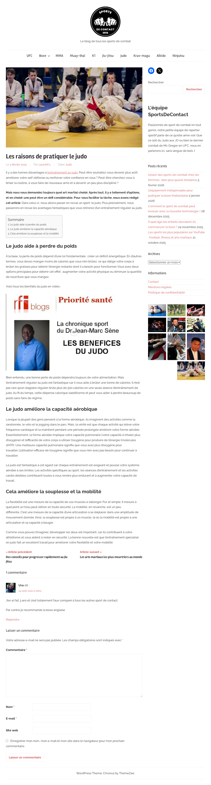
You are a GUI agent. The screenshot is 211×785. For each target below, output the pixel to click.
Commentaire (16, 650)
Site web (12, 730)
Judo (123, 55)
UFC (29, 55)
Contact (153, 281)
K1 (93, 55)
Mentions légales (159, 287)
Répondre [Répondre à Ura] (12, 619)
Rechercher (156, 82)
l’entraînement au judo (62, 172)
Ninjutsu (178, 55)
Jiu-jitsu (108, 55)
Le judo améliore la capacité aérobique (33, 229)
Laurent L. (45, 164)
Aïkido (161, 55)
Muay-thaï (77, 55)
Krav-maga (142, 55)
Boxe (44, 55)
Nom (10, 707)
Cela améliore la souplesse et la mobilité (34, 233)
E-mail (11, 718)
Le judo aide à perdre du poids (28, 224)
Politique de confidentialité (166, 292)
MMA (59, 55)
